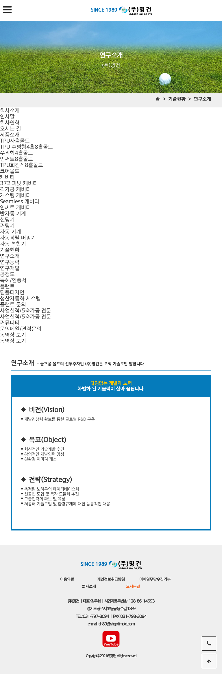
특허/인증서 (13, 280)
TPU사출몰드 (15, 141)
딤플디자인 (12, 292)
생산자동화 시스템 (20, 298)
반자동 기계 (13, 213)
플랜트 (7, 286)
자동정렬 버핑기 (18, 238)
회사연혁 (10, 122)
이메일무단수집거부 (155, 579)
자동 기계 (10, 231)
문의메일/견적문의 (20, 329)
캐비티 (7, 177)
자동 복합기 (13, 244)
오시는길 (133, 586)
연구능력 (10, 262)
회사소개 (10, 110)
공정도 (7, 274)
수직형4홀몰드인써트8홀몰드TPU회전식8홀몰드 (21, 159)
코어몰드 (10, 171)
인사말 (7, 116)
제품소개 (10, 134)
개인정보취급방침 (111, 579)
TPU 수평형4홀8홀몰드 (26, 147)
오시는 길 (10, 128)
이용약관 (67, 579)
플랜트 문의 (13, 304)
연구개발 (10, 268)
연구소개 (10, 256)
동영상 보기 (13, 335)
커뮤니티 (10, 322)
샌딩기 (7, 219)
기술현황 (10, 250)
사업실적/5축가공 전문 (25, 310)
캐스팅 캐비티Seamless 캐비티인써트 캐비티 (19, 201)
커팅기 (7, 225)
